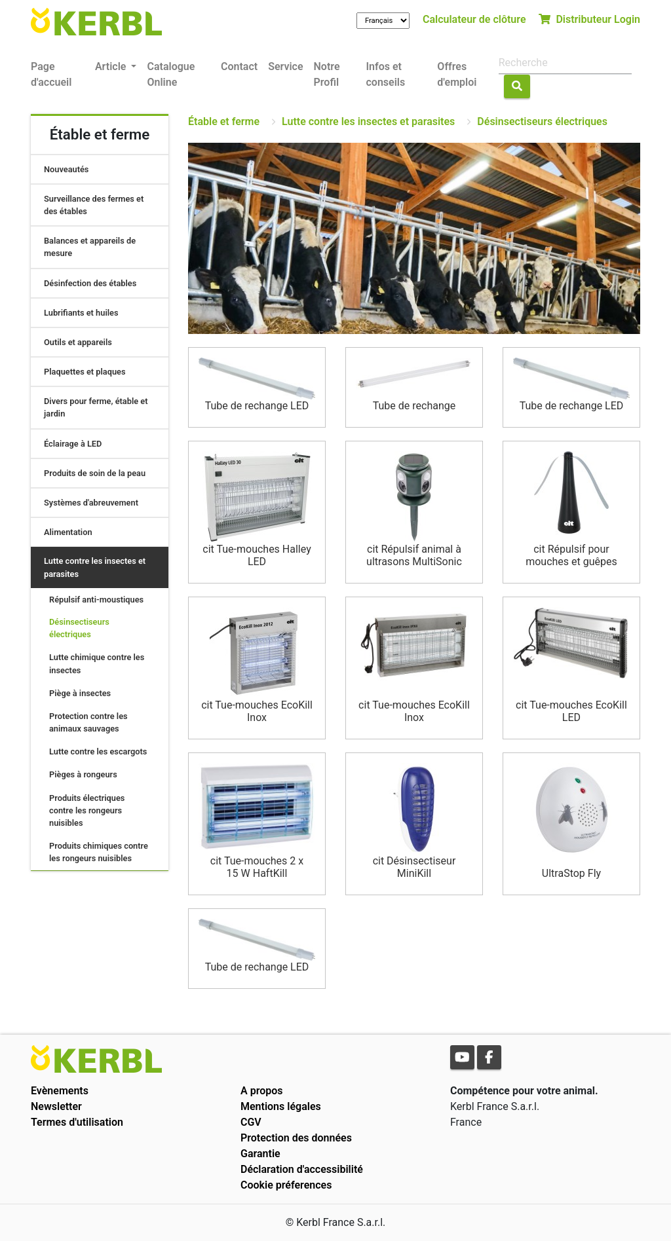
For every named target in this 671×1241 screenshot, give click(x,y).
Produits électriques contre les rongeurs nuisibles (87, 810)
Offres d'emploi (456, 74)
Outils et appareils (78, 342)
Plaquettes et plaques (85, 372)
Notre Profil (327, 74)
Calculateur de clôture (474, 19)
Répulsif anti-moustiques (96, 599)
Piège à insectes (80, 693)
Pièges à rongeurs (83, 774)
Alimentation (68, 532)
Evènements (59, 1090)
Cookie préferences (286, 1185)
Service (285, 66)
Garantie (260, 1153)
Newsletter (56, 1106)
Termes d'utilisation (77, 1122)
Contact (239, 66)
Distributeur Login (589, 19)
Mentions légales (280, 1106)
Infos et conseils (385, 74)
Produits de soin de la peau (94, 473)
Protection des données (296, 1138)
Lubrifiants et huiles (81, 313)
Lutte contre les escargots (98, 751)
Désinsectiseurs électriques (542, 121)
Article (111, 66)
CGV (250, 1122)
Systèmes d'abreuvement (91, 503)
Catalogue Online (171, 74)
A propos (261, 1090)
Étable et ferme (223, 121)
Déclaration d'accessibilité (301, 1169)
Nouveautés (66, 169)
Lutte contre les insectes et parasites (368, 121)
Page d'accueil (51, 74)
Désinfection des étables (90, 283)
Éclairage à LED (73, 444)
